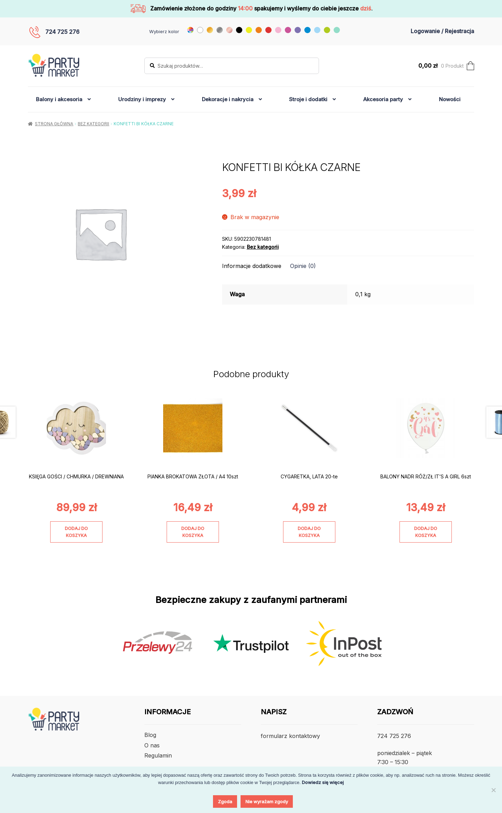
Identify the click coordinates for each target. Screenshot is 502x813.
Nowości (450, 99)
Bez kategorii (93, 123)
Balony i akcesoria (59, 99)
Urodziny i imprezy (142, 99)
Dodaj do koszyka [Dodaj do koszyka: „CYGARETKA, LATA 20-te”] (309, 532)
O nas (152, 745)
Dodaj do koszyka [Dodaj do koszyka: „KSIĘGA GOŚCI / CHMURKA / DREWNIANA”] (76, 532)
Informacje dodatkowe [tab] (251, 265)
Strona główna (54, 123)
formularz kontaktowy (290, 735)
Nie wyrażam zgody (266, 801)
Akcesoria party (383, 99)
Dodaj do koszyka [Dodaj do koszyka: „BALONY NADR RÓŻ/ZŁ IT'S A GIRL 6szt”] (425, 532)
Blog (150, 734)
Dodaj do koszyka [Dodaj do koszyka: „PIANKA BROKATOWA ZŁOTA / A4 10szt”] (192, 532)
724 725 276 (62, 31)
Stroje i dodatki (308, 99)
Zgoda (225, 801)
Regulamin (158, 755)
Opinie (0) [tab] (303, 265)
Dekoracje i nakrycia (227, 99)
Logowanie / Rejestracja (442, 31)
